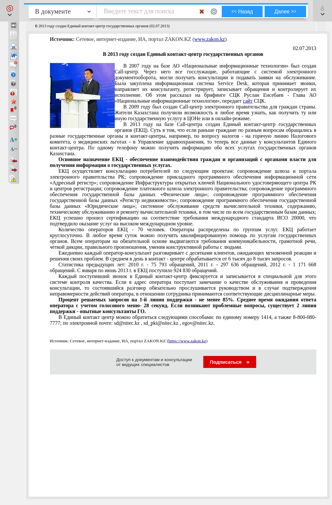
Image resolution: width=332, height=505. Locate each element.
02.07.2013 (304, 48)
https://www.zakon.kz (187, 340)
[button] (9, 10)
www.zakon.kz (209, 39)
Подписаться (230, 362)
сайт (248, 101)
